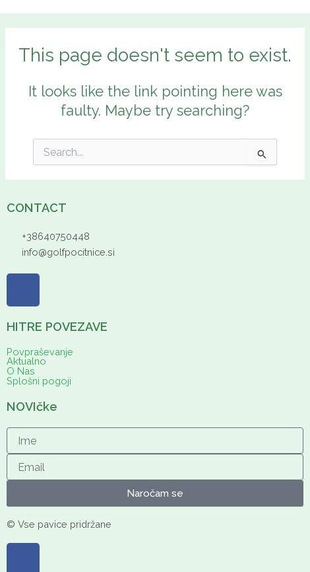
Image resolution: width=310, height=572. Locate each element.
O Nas (21, 371)
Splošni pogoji (39, 381)
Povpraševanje (40, 352)
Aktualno (26, 362)
